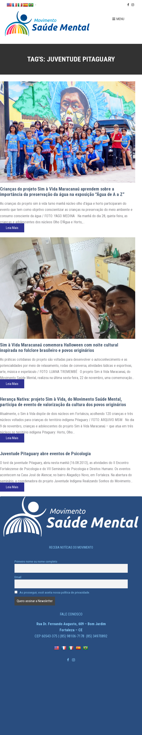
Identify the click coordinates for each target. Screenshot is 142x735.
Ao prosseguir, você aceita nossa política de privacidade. (52, 592)
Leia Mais (12, 228)
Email (17, 577)
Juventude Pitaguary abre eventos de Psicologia (45, 453)
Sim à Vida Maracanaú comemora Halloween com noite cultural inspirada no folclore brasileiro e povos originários (59, 347)
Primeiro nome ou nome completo (35, 561)
